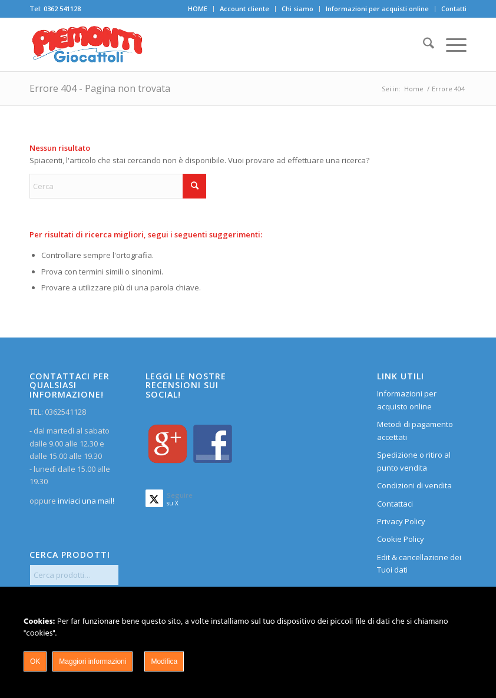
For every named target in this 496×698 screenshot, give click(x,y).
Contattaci (395, 503)
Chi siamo (297, 8)
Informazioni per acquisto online (407, 399)
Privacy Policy (401, 521)
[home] (87, 44)
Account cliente (244, 8)
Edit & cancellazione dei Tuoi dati (419, 563)
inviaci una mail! (85, 500)
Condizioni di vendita (414, 485)
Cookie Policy (400, 539)
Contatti (454, 8)
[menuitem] (198, 9)
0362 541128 (62, 8)
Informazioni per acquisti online (377, 8)
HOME (197, 8)
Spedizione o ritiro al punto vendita (414, 460)
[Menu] (450, 44)
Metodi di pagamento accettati (415, 430)
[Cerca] (422, 44)
